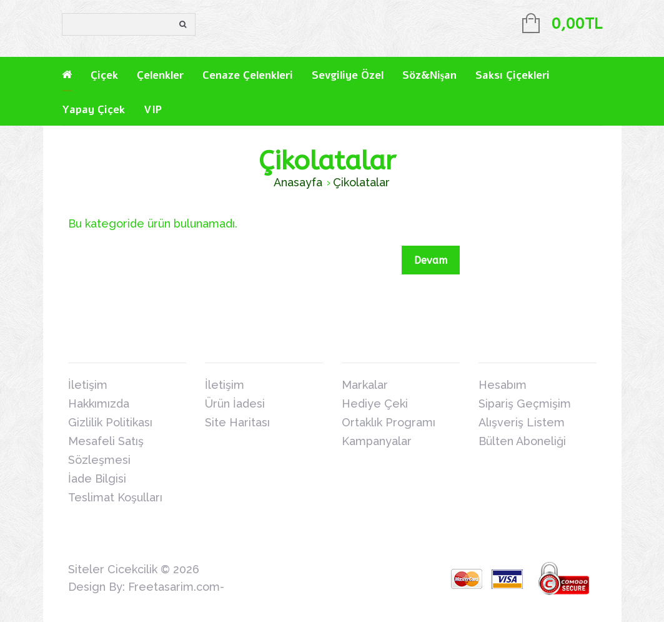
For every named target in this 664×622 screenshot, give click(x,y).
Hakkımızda (98, 403)
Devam (430, 260)
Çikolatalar (361, 182)
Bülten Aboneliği (522, 441)
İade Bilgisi (97, 478)
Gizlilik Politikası (110, 422)
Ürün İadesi (235, 403)
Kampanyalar (377, 441)
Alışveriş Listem (521, 422)
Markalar (365, 384)
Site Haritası (237, 422)
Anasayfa (298, 182)
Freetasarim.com (174, 586)
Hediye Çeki (375, 403)
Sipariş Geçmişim (524, 403)
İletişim (87, 384)
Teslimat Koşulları (115, 497)
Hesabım (502, 384)
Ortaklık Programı (388, 422)
